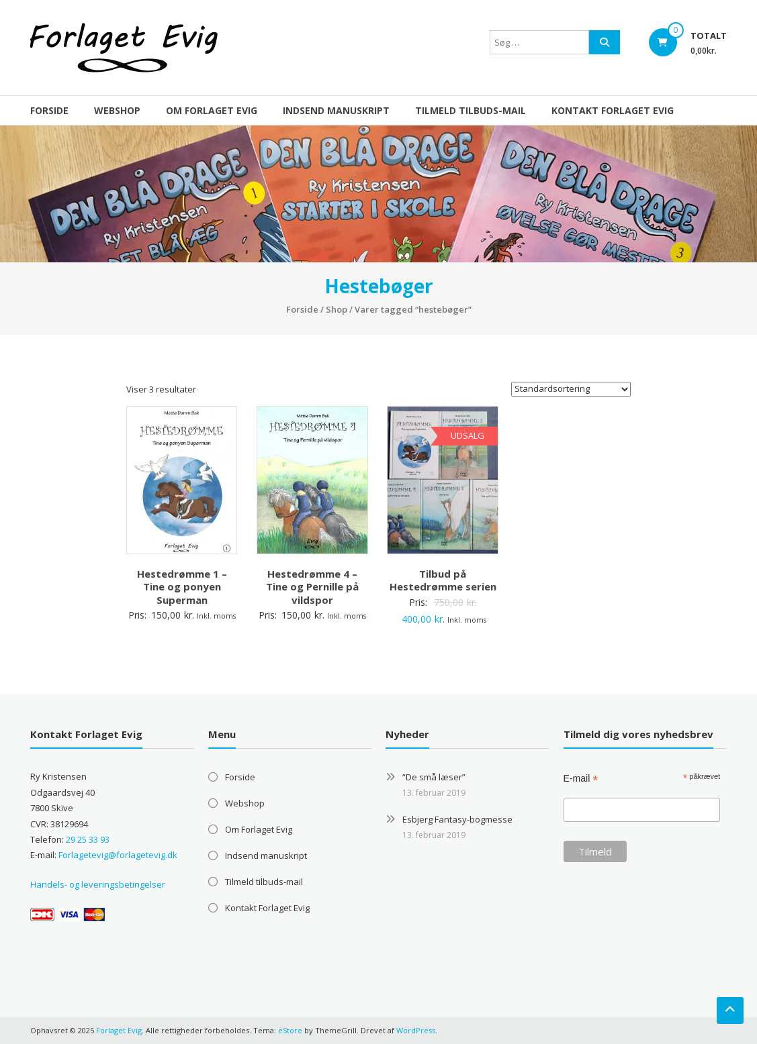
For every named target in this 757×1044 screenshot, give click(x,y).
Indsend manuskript (336, 110)
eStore (290, 1030)
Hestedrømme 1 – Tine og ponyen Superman (182, 587)
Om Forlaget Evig (211, 110)
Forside (49, 110)
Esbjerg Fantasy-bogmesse (457, 819)
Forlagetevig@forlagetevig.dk (117, 855)
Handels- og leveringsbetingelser (97, 884)
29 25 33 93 (87, 839)
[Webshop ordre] (571, 389)
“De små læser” (433, 777)
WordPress (415, 1030)
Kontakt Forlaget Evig (612, 110)
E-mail (581, 778)
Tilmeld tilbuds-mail (470, 110)
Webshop (117, 110)
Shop (336, 309)
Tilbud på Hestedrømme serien (443, 580)
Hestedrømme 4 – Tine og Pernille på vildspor (312, 587)
